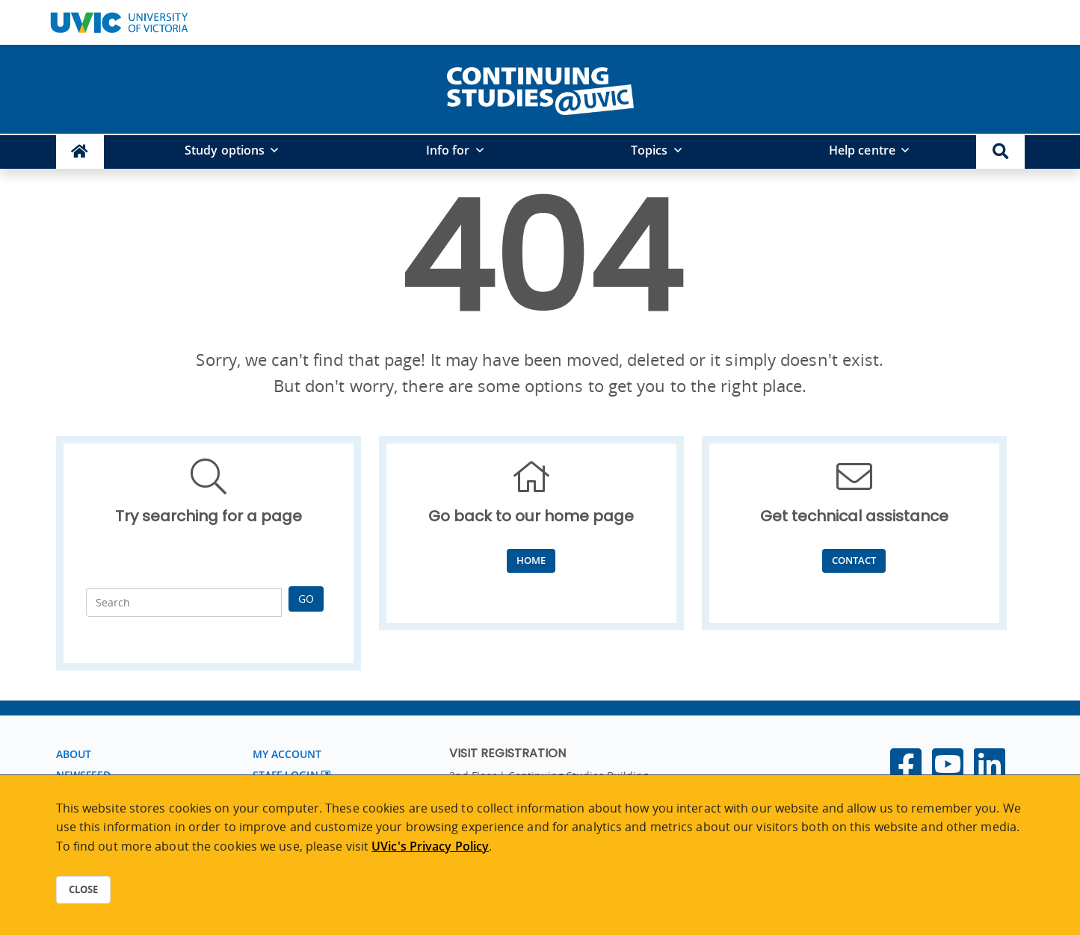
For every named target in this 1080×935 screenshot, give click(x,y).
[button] (1000, 152)
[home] (540, 88)
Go (306, 598)
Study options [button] (225, 150)
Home (531, 560)
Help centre (862, 150)
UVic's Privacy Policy (430, 846)
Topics (649, 150)
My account (287, 754)
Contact (854, 560)
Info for (448, 150)
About (74, 754)
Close (83, 889)
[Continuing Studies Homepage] (80, 152)
